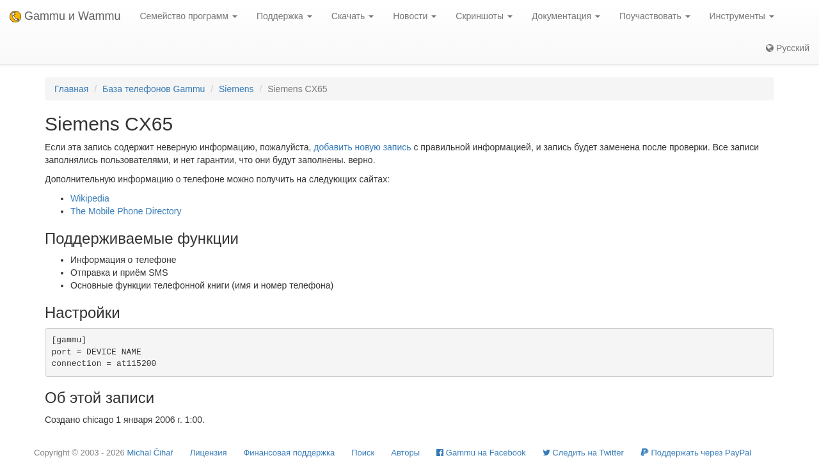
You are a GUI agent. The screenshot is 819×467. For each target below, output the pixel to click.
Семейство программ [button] (188, 16)
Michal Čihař (150, 452)
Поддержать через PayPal (695, 452)
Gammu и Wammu (65, 16)
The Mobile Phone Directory (126, 211)
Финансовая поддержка (289, 452)
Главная (71, 89)
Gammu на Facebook (481, 452)
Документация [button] (566, 16)
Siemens (236, 89)
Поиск (362, 452)
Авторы (405, 452)
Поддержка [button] (284, 16)
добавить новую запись (362, 147)
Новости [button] (414, 16)
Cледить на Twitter (583, 452)
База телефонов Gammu (153, 89)
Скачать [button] (352, 16)
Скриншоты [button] (484, 16)
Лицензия (208, 452)
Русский (787, 48)
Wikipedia (89, 198)
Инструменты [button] (742, 16)
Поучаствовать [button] (654, 16)
